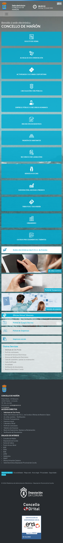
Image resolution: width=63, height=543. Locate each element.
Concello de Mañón (9, 438)
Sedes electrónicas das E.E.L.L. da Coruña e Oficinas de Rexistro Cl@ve (27, 415)
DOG (5, 449)
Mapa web (27, 473)
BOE (4, 452)
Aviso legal (35, 473)
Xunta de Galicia (8, 443)
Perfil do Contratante (11, 426)
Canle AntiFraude (10, 362)
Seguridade (53, 473)
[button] (59, 3)
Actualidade (9, 364)
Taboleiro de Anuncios (11, 428)
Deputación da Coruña (10, 441)
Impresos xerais (9, 421)
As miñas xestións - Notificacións (14, 417)
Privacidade (44, 473)
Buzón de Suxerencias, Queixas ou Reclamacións (19, 430)
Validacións (7, 456)
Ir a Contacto (5, 407)
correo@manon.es (15, 405)
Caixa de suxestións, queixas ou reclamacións (19, 360)
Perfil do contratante (12, 352)
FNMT (5, 458)
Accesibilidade (18, 473)
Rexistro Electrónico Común (14, 369)
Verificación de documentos (14, 367)
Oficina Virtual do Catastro (12, 460)
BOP (4, 447)
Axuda (4, 475)
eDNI (5, 454)
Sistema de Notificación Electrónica (16, 357)
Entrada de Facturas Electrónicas (15, 355)
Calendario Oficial (9, 423)
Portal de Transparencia (11, 419)
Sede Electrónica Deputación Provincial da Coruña (20, 463)
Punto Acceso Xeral (9, 445)
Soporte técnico (7, 473)
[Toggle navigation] (6, 14)
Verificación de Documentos (13, 432)
